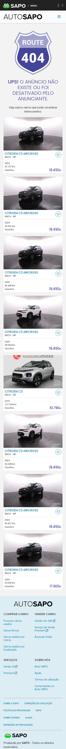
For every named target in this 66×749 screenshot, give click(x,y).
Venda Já (10, 666)
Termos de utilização (47, 679)
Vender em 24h (45, 620)
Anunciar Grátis (43, 636)
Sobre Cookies (12, 717)
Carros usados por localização (14, 648)
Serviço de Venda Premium (45, 629)
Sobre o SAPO (11, 703)
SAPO (16, 735)
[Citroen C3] (33, 371)
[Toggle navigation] (59, 16)
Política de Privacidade (17, 710)
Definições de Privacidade (18, 725)
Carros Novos (11, 630)
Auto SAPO (41, 666)
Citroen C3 (30, 393)
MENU (33, 5)
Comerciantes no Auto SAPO (44, 688)
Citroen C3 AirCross (30, 155)
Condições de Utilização (38, 703)
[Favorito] (58, 155)
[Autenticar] (58, 6)
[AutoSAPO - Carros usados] (23, 17)
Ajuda (38, 673)
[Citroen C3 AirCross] (33, 133)
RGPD (38, 710)
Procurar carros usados (13, 622)
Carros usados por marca (14, 638)
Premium (10, 673)
